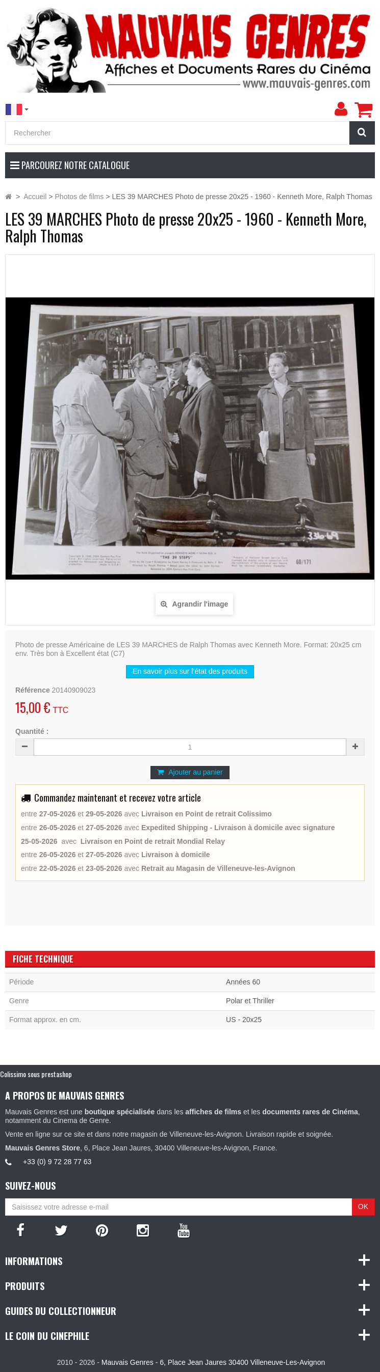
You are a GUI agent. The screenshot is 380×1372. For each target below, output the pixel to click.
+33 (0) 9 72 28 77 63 (57, 1162)
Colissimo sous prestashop (36, 1073)
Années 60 (243, 982)
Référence (32, 690)
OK (363, 1206)
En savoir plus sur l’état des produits (190, 671)
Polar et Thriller (250, 1001)
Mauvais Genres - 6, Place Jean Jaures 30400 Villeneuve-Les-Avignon (213, 1362)
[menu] (341, 109)
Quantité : (31, 731)
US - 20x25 (244, 1020)
